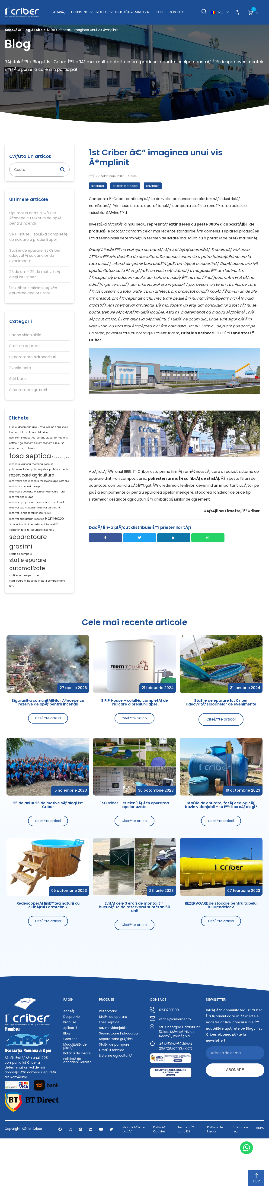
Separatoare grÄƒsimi (116, 1088)
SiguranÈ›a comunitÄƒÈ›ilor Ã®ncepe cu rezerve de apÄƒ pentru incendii (35, 218)
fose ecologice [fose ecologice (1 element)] (60, 466)
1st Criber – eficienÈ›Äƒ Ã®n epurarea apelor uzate (33, 290)
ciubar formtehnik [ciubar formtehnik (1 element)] (57, 442)
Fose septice (109, 1071)
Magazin (142, 9)
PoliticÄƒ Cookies (159, 1182)
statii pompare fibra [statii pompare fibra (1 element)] (53, 623)
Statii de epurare (24, 345)
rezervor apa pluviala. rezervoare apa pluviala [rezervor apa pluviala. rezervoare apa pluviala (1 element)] (37, 525)
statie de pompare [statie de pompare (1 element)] (20, 590)
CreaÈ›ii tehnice (111, 1099)
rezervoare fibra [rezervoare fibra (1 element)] (55, 511)
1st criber (97, 186)
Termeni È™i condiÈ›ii (186, 1182)
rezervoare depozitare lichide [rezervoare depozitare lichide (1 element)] (27, 511)
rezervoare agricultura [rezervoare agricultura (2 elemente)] (31, 489)
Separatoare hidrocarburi (32, 357)
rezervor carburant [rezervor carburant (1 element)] (48, 531)
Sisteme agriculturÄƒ (115, 1105)
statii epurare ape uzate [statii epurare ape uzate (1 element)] (24, 616)
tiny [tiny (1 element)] (11, 630)
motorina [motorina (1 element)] (37, 475)
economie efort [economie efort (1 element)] (33, 449)
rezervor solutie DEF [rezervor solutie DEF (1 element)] (40, 538)
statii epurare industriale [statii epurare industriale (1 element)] (24, 623)
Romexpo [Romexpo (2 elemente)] (54, 545)
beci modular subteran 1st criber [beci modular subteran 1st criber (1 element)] (29, 435)
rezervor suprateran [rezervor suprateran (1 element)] (21, 546)
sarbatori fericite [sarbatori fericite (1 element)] (19, 560)
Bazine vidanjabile (25, 335)
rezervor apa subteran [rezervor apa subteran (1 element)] (22, 531)
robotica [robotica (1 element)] (39, 546)
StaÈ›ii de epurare (113, 1066)
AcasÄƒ (59, 9)
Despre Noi (80, 9)
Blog (159, 9)
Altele (41, 30)
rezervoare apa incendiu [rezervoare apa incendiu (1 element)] (24, 497)
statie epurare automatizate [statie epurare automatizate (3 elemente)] (27, 602)
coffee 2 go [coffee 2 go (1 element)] (16, 449)
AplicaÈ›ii (122, 9)
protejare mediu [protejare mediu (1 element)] (59, 482)
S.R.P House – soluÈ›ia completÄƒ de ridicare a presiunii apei (38, 237)
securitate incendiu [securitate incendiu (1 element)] (42, 560)
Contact (177, 9)
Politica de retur (240, 1182)
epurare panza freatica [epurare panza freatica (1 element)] (23, 456)
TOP (256, 1178)
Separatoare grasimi (28, 389)
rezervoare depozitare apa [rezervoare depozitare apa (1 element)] (25, 504)
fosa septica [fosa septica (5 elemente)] (30, 465)
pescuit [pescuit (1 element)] (48, 475)
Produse (102, 9)
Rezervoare (108, 1060)
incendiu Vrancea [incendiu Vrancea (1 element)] (20, 475)
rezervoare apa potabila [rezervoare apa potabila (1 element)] (54, 497)
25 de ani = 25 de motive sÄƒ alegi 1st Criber (34, 274)
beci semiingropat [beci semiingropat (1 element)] (20, 442)
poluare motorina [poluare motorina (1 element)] (19, 482)
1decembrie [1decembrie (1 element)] (24, 428)
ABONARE (235, 1120)
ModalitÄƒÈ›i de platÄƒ (75, 1095)
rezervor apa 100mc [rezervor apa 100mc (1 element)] (21, 518)
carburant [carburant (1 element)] (38, 442)
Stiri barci (17, 378)
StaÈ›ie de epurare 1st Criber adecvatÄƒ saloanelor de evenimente (35, 255)
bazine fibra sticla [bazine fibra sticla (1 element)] (57, 428)
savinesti (152, 186)
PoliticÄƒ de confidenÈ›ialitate (77, 1110)
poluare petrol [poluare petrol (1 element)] (39, 482)
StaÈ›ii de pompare (114, 1094)
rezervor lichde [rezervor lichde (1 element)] (18, 538)
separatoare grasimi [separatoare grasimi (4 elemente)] (28, 575)
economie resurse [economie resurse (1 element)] (53, 449)
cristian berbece (125, 186)
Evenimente (20, 367)
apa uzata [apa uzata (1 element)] (38, 428)
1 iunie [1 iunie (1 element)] (13, 428)
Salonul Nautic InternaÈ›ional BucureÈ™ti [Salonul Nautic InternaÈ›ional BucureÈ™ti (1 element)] (34, 553)
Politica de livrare (77, 1102)
